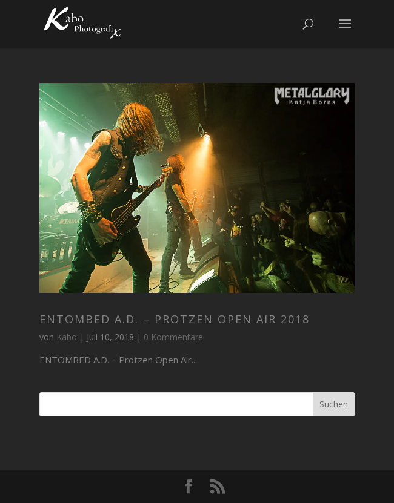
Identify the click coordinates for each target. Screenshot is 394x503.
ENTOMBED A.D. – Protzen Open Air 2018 (174, 319)
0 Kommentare (173, 337)
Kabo (66, 337)
